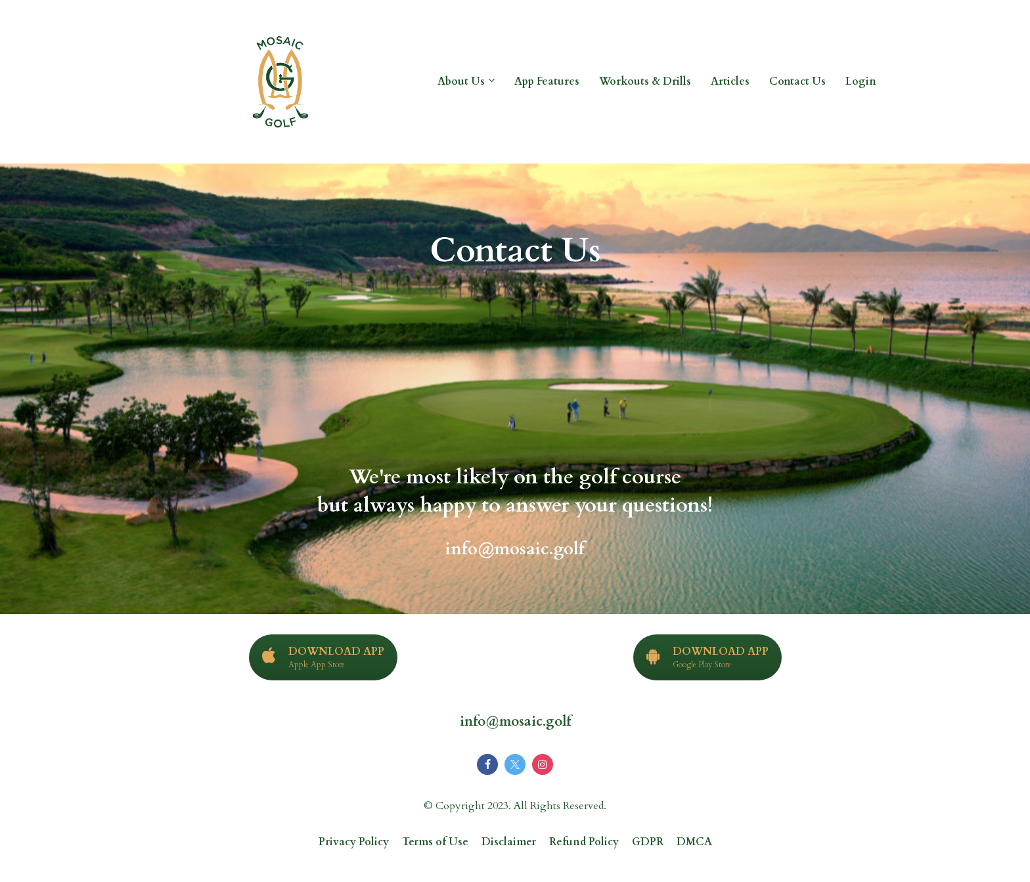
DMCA (694, 842)
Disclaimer (508, 842)
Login (860, 81)
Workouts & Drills (645, 81)
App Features (546, 81)
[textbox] (515, 474)
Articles (730, 81)
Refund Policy (584, 842)
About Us (461, 81)
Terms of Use (435, 842)
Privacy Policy (354, 842)
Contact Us (797, 81)
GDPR (647, 842)
